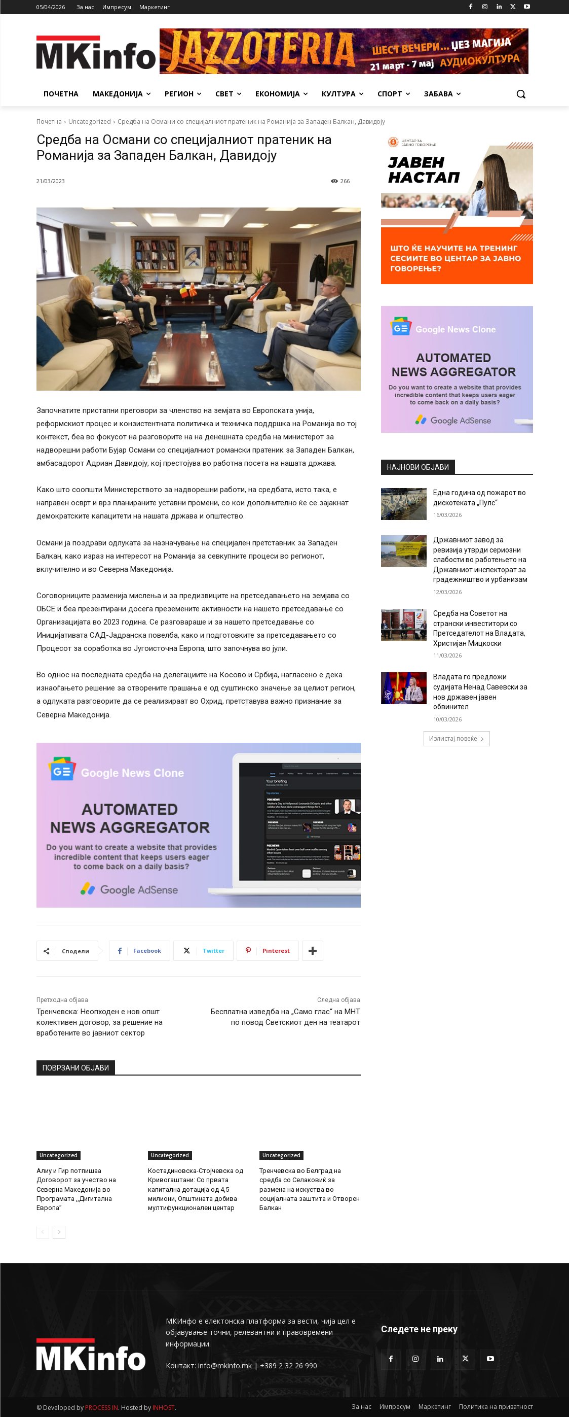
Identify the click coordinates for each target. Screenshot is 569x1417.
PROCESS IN (101, 1407)
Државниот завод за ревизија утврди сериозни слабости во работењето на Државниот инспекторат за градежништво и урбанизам (480, 559)
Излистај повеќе (456, 738)
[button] (521, 94)
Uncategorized (89, 121)
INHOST (164, 1407)
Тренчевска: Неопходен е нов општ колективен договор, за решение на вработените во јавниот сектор (99, 1022)
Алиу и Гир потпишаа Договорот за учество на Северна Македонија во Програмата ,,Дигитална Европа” (76, 1189)
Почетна (49, 121)
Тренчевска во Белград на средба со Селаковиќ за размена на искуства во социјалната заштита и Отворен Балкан (309, 1189)
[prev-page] (42, 1232)
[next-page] (59, 1232)
